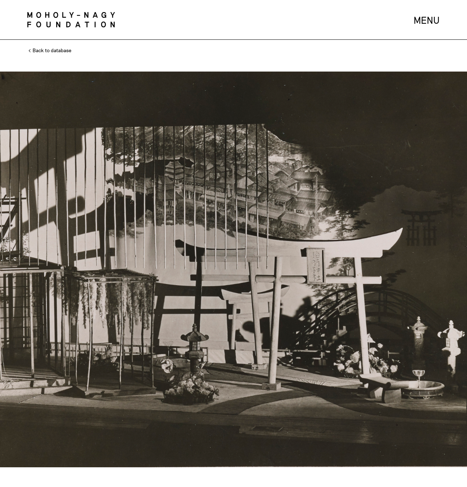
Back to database (50, 50)
